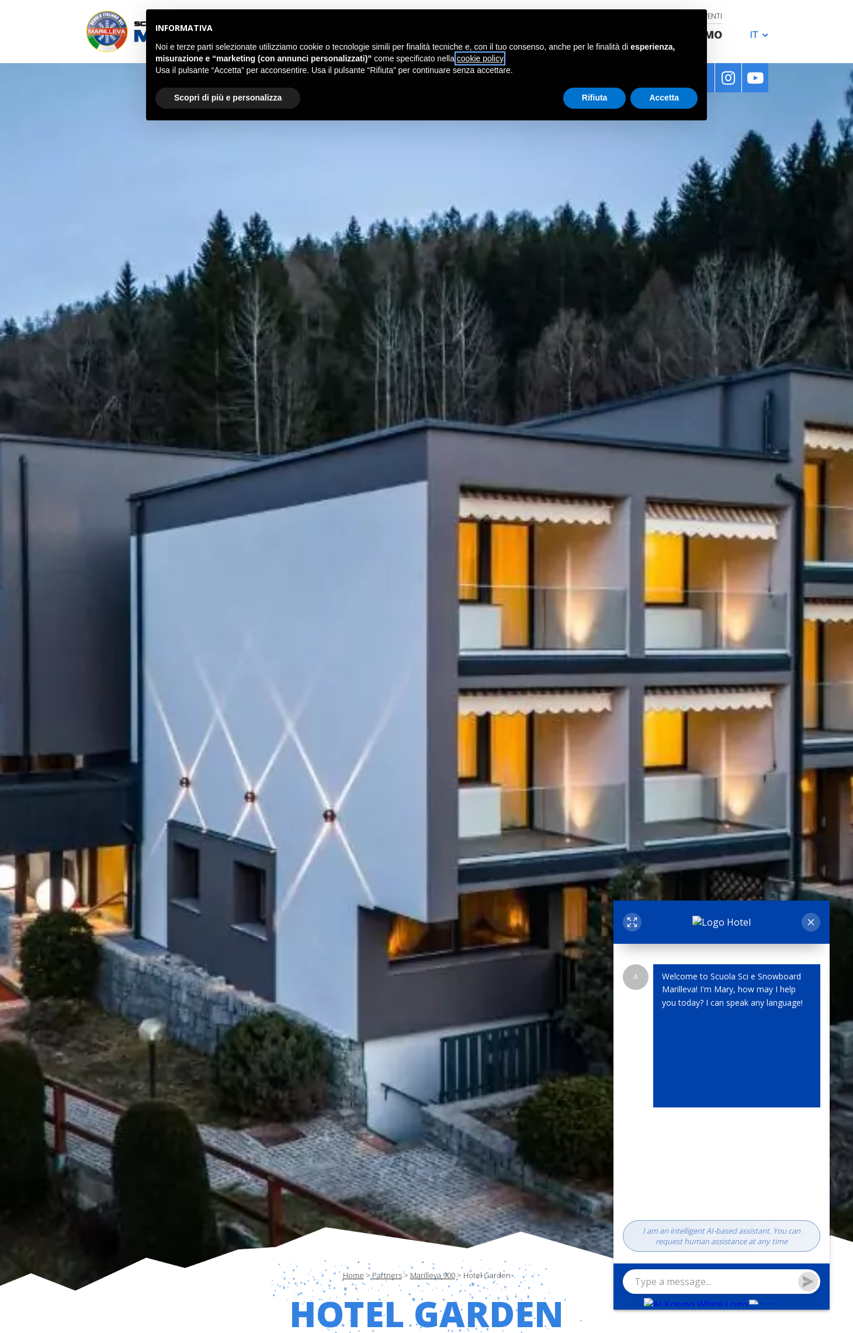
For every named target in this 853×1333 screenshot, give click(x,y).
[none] (755, 34)
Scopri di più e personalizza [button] (228, 97)
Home (353, 1275)
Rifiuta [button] (595, 97)
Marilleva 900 (432, 1275)
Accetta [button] (664, 97)
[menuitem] (756, 34)
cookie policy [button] (480, 58)
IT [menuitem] (754, 34)
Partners (387, 1275)
